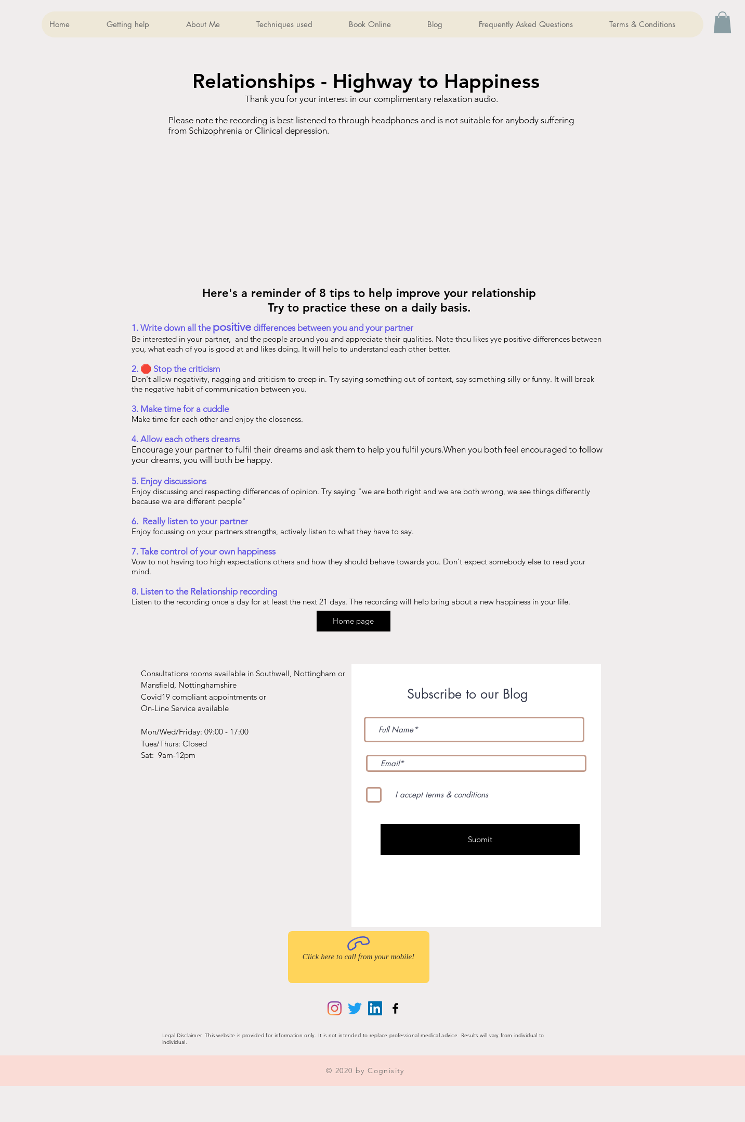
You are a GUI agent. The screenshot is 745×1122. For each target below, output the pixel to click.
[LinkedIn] (375, 1008)
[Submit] (480, 839)
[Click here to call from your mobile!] (358, 957)
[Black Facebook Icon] (395, 1008)
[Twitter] (355, 1008)
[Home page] (353, 621)
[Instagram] (335, 1008)
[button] (722, 22)
